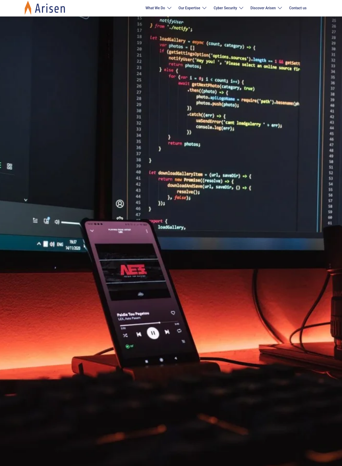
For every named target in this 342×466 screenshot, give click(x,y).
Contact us (298, 8)
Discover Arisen (263, 8)
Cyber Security (225, 8)
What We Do (155, 8)
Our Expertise (189, 8)
